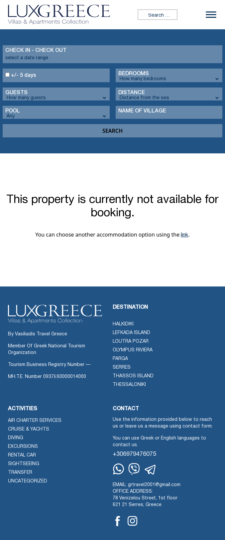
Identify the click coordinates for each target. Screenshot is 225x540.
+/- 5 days (20, 75)
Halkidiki (123, 324)
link (184, 235)
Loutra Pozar (131, 341)
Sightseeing (23, 464)
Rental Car (22, 455)
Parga (120, 359)
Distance (131, 92)
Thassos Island (133, 376)
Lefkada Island (131, 333)
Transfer (20, 472)
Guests (16, 92)
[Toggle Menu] (211, 15)
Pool (12, 111)
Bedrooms (133, 74)
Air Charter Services (34, 421)
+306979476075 (134, 454)
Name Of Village (142, 111)
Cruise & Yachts (28, 429)
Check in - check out (35, 50)
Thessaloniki (129, 385)
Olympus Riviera (133, 350)
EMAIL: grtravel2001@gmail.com (146, 485)
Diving (15, 438)
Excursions (23, 447)
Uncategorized (27, 481)
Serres (122, 367)
